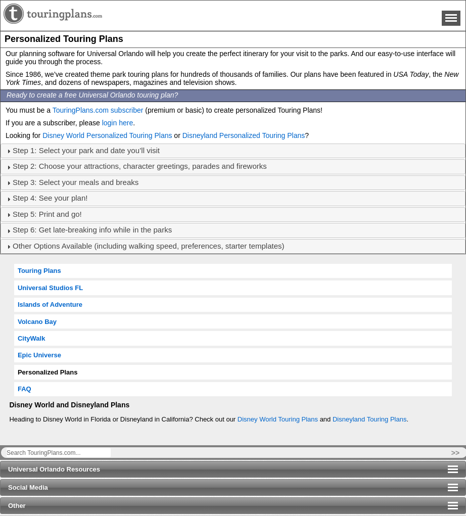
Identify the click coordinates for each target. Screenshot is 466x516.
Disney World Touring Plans (278, 419)
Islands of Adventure (50, 304)
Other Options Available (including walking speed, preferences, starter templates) (149, 246)
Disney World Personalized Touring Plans (107, 135)
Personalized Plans (48, 372)
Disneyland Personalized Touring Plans (243, 135)
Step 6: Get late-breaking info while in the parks (92, 229)
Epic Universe (39, 355)
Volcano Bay (37, 321)
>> (455, 453)
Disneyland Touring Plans (369, 419)
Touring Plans (39, 270)
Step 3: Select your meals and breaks (75, 182)
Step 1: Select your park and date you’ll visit (86, 150)
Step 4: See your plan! (50, 198)
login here (117, 123)
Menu (451, 18)
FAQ (24, 389)
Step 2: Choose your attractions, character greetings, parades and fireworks (140, 166)
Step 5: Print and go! (47, 214)
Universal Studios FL (50, 288)
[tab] (233, 151)
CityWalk (31, 338)
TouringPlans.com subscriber (98, 110)
